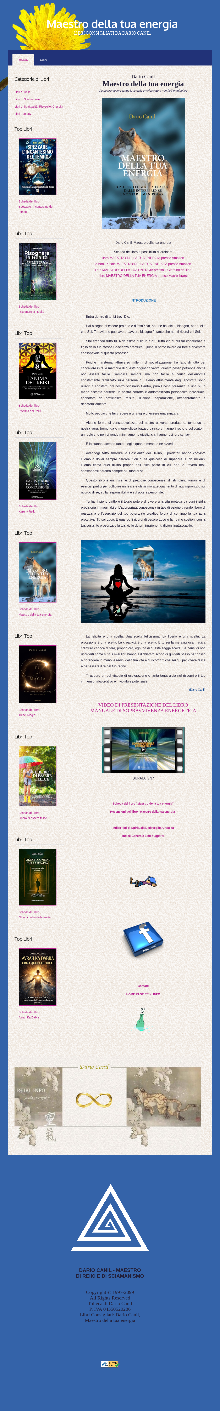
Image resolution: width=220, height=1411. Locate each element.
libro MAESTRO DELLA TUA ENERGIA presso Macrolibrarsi (143, 276)
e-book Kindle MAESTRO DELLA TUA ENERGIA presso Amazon (143, 264)
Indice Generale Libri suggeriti (143, 836)
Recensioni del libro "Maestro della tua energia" (143, 811)
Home (23, 59)
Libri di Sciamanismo (28, 99)
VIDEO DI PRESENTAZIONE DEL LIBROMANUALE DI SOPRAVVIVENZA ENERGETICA (143, 707)
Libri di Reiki (22, 92)
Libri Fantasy (23, 113)
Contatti (143, 986)
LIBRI (43, 59)
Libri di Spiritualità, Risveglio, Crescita (39, 106)
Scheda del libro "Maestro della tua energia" (143, 803)
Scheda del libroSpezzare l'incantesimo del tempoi (36, 206)
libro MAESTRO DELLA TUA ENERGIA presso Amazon (143, 258)
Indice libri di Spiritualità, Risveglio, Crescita (143, 827)
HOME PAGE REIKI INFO (143, 994)
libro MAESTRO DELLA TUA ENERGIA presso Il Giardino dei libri (143, 270)
